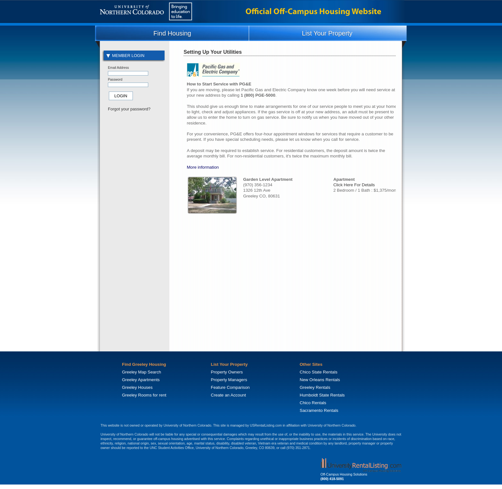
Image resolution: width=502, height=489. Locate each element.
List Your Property (327, 33)
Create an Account (228, 395)
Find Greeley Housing (144, 364)
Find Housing (172, 33)
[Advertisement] (133, 223)
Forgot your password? (129, 109)
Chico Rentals (313, 402)
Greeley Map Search (141, 372)
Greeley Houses (137, 387)
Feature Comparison (230, 387)
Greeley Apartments (141, 379)
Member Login (125, 55)
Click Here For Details (354, 184)
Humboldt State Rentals (322, 395)
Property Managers (229, 379)
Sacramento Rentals (319, 410)
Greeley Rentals (315, 387)
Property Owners (227, 372)
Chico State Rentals (318, 372)
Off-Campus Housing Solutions (343, 474)
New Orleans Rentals (320, 379)
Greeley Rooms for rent (144, 395)
